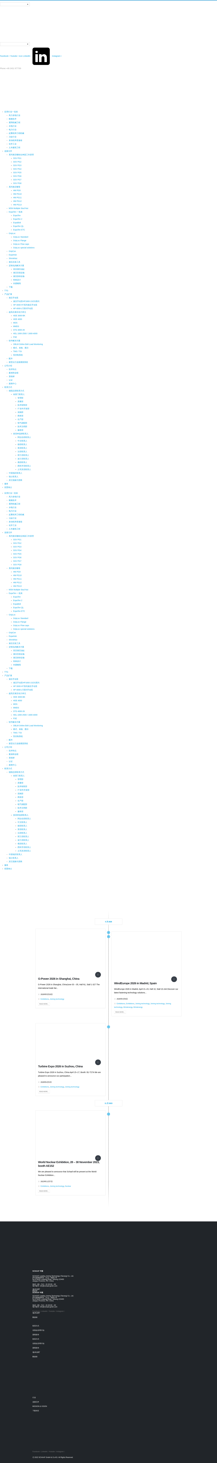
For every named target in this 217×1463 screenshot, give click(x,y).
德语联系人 (22, 444)
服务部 (20, 430)
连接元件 (8, 151)
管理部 (20, 398)
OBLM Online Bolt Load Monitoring (28, 344)
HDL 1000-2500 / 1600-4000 (25, 333)
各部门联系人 (19, 394)
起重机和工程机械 (16, 133)
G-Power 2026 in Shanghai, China (58, 978)
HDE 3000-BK (19, 316)
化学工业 (12, 144)
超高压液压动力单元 (17, 312)
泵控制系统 (18, 355)
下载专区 (35, 1411)
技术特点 (12, 369)
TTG (6, 290)
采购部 (20, 412)
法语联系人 (22, 451)
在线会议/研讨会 (38, 1330)
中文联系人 (22, 441)
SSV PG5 (17, 172)
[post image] (70, 953)
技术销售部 (22, 405)
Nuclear (68, 1186)
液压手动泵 (13, 298)
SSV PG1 (17, 158)
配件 (11, 358)
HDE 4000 (17, 319)
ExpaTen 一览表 (15, 212)
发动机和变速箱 (15, 140)
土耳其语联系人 (24, 469)
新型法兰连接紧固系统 (18, 362)
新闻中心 (12, 383)
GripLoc (12, 233)
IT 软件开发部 (23, 409)
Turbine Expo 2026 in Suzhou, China (60, 1066)
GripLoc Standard (20, 237)
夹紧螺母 (17, 283)
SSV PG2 (17, 162)
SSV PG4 (17, 169)
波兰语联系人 (23, 459)
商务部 (20, 416)
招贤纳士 (8, 487)
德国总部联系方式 (16, 391)
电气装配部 (22, 423)
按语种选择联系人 (21, 434)
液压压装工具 (14, 262)
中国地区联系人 (15, 473)
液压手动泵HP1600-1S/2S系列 (26, 301)
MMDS (16, 326)
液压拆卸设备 (19, 276)
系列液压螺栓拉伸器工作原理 (21, 155)
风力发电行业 (14, 115)
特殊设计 (17, 280)
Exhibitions (45, 999)
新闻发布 (35, 1335)
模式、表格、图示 (21, 348)
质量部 (20, 401)
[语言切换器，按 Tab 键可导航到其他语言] (15, 4)
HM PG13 (17, 205)
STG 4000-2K (19, 330)
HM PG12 (17, 201)
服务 (6, 484)
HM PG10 (17, 194)
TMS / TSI (17, 351)
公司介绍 (8, 366)
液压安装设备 (19, 273)
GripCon (12, 251)
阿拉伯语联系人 (24, 437)
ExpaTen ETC (19, 230)
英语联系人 (22, 448)
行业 (34, 1397)
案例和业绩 (13, 373)
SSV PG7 (17, 180)
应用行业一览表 (11, 112)
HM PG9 (17, 190)
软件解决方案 (14, 341)
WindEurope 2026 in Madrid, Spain (135, 983)
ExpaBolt (17, 222)
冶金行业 (12, 137)
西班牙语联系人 (24, 466)
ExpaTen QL (18, 226)
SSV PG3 (17, 165)
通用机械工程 (14, 122)
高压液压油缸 (19, 269)
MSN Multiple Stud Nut (18, 208)
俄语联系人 (22, 462)
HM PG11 (17, 197)
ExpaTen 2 (17, 219)
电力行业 (12, 129)
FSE (15, 337)
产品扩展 (8, 294)
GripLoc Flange (19, 240)
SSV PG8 (17, 183)
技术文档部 (22, 426)
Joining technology (57, 999)
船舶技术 (12, 119)
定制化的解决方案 (16, 265)
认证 (11, 380)
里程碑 (12, 376)
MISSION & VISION (39, 1406)
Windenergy (127, 1007)
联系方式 (8, 387)
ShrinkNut (13, 258)
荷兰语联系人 (23, 455)
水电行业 (12, 126)
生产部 (20, 419)
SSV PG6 (17, 176)
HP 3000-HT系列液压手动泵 (25, 305)
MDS (15, 323)
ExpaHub (13, 255)
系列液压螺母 (14, 187)
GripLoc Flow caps (21, 244)
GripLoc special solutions (24, 248)
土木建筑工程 (14, 147)
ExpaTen (17, 215)
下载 (11, 287)
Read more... (44, 1004)
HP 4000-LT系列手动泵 (23, 308)
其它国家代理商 (15, 480)
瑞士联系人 (13, 476)
